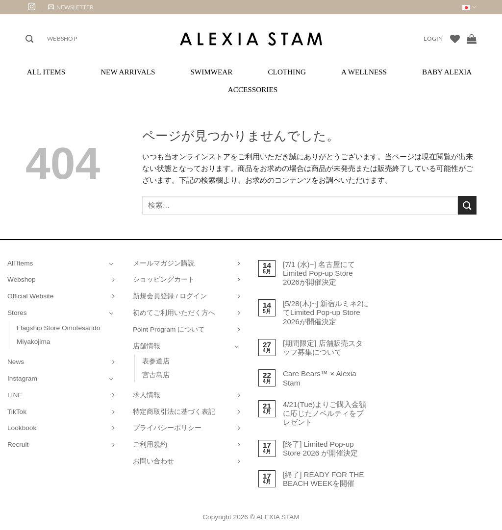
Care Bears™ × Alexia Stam (319, 377)
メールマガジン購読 (164, 263)
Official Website (30, 296)
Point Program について (169, 329)
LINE (14, 395)
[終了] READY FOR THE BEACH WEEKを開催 (323, 478)
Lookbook (21, 428)
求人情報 (146, 395)
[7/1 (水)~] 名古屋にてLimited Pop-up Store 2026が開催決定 (319, 273)
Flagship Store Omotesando (58, 328)
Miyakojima (33, 341)
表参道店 (156, 361)
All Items (46, 72)
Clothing (287, 72)
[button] (71, 7)
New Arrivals (127, 72)
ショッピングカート (164, 279)
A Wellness (364, 72)
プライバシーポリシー (167, 428)
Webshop (62, 38)
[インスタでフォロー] (31, 7)
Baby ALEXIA (447, 72)
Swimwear (211, 72)
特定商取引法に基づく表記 (174, 411)
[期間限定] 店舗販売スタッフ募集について (323, 347)
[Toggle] (111, 263)
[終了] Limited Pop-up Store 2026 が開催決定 (320, 448)
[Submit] (467, 205)
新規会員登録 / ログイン (170, 296)
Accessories (252, 89)
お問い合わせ (153, 461)
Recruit (17, 444)
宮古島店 (156, 375)
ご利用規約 (150, 444)
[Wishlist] (455, 38)
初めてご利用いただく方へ (174, 312)
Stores (17, 312)
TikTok (16, 411)
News (15, 361)
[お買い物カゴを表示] (472, 38)
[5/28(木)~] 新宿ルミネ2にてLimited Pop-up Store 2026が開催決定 (326, 312)
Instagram (22, 378)
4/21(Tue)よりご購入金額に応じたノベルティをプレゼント (324, 413)
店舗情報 (146, 346)
